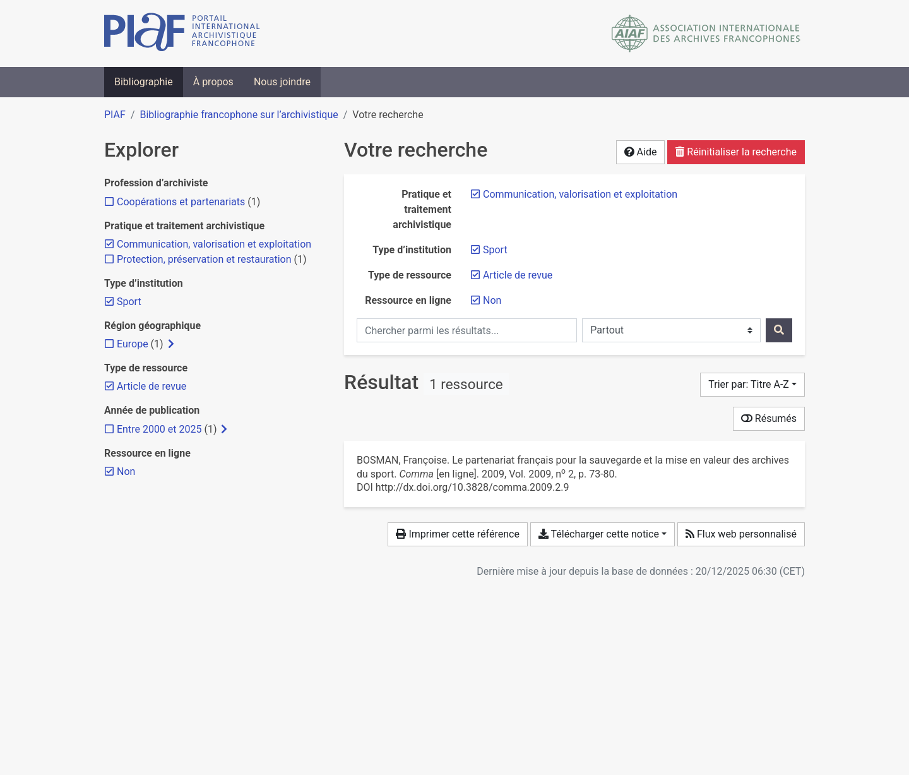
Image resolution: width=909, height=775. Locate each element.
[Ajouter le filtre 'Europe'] (132, 344)
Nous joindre (282, 82)
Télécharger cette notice (598, 534)
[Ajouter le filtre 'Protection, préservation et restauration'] (204, 259)
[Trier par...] (752, 385)
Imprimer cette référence (457, 534)
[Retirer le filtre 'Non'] (492, 300)
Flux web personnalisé (741, 534)
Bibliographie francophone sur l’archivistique (239, 115)
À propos (213, 82)
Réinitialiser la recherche (736, 152)
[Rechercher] (779, 330)
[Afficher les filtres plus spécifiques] (171, 344)
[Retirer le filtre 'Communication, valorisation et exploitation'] (580, 194)
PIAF (115, 115)
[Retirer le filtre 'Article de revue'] (517, 275)
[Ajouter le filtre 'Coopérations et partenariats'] (181, 202)
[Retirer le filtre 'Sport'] (495, 250)
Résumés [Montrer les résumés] (769, 418)
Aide (640, 152)
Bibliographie (143, 82)
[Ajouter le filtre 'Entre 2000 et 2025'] (159, 429)
